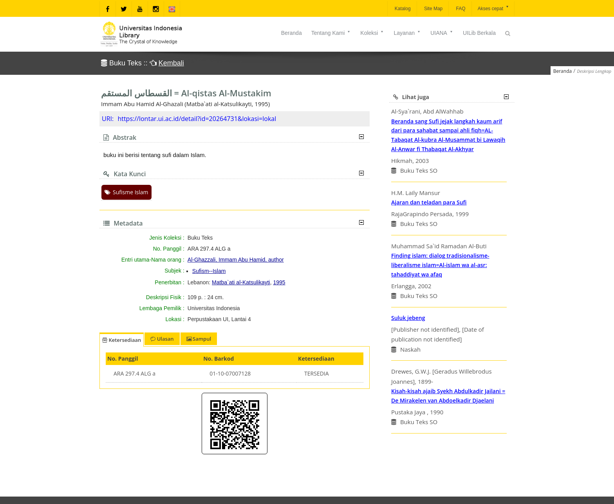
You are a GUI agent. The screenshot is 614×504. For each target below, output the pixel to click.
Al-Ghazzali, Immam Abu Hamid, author (236, 260)
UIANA (441, 33)
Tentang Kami (331, 33)
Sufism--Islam (209, 271)
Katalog (402, 8)
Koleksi (372, 33)
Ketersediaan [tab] (121, 339)
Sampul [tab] (198, 338)
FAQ (460, 8)
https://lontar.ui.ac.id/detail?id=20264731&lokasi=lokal (196, 118)
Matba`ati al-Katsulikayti (241, 282)
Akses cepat (493, 8)
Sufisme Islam (126, 192)
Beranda (291, 33)
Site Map (433, 8)
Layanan (407, 33)
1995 (279, 282)
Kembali (171, 63)
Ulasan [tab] (161, 338)
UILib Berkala (479, 33)
